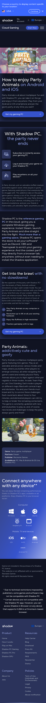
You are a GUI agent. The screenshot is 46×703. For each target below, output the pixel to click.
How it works (7, 642)
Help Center (30, 638)
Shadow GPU (7, 656)
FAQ (27, 656)
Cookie (28, 691)
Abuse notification (32, 695)
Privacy (28, 687)
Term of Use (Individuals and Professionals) (31, 678)
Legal (27, 684)
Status (28, 663)
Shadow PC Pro (8, 653)
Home (4, 638)
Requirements (31, 653)
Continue (34, 11)
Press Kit (29, 649)
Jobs (4, 680)
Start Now (32, 28)
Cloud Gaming (10, 27)
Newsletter (30, 660)
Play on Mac (7, 645)
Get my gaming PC (23, 114)
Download (29, 645)
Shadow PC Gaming (10, 649)
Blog (27, 642)
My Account (23, 20)
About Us (6, 676)
